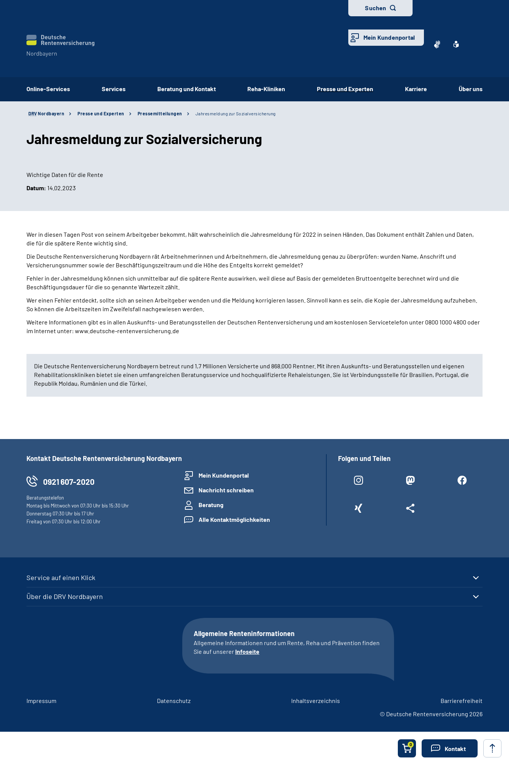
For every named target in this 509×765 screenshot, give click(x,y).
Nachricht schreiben (226, 489)
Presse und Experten (101, 113)
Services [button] (114, 88)
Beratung (211, 504)
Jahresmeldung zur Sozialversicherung (236, 113)
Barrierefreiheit (462, 700)
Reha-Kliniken (266, 88)
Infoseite (247, 651)
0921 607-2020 (69, 481)
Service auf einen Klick (60, 577)
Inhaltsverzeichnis (315, 700)
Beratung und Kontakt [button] (186, 88)
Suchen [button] (375, 7)
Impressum (41, 700)
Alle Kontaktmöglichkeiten (234, 519)
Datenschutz (174, 700)
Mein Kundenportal (389, 37)
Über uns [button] (471, 88)
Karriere (416, 88)
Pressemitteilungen (160, 113)
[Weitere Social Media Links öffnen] (410, 510)
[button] (450, 748)
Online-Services (48, 88)
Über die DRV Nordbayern (64, 596)
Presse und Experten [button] (345, 88)
